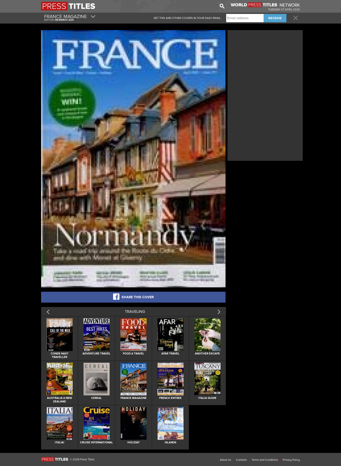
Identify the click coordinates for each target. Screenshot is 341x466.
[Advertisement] (265, 61)
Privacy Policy (291, 460)
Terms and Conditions (265, 460)
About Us (225, 460)
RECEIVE (275, 18)
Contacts (241, 460)
